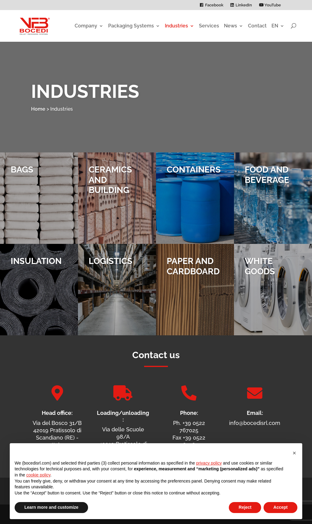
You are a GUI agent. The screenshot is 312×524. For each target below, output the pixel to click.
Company (86, 26)
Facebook (214, 5)
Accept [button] (280, 507)
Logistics (110, 261)
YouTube (270, 5)
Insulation (36, 261)
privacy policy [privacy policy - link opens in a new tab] (209, 463)
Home (38, 109)
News (230, 26)
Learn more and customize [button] (51, 507)
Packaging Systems (131, 26)
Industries (176, 26)
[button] (294, 453)
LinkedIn (244, 5)
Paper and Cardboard (193, 266)
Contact (257, 26)
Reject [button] (245, 507)
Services (209, 26)
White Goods (260, 266)
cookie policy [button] (38, 474)
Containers (194, 170)
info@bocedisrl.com (254, 423)
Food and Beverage (267, 175)
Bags (22, 170)
